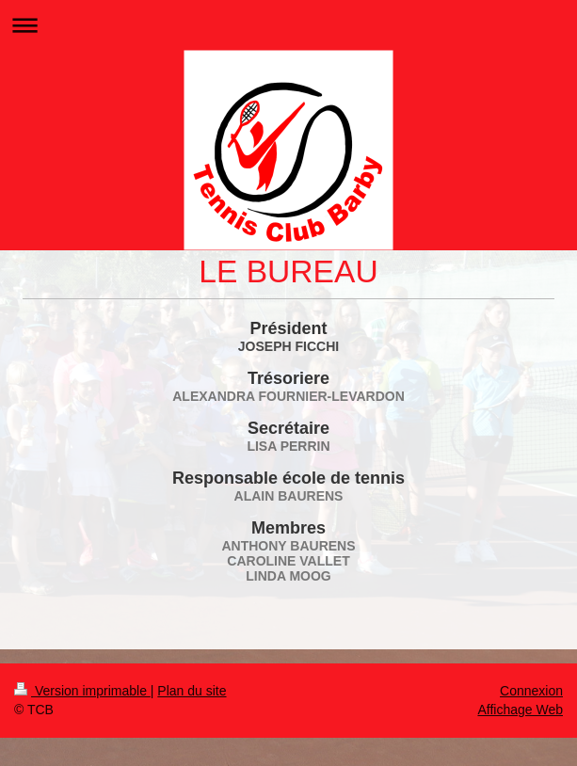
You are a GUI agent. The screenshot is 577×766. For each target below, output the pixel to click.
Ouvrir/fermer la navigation (288, 25)
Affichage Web (520, 709)
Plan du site (191, 690)
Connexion (531, 690)
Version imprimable (82, 690)
